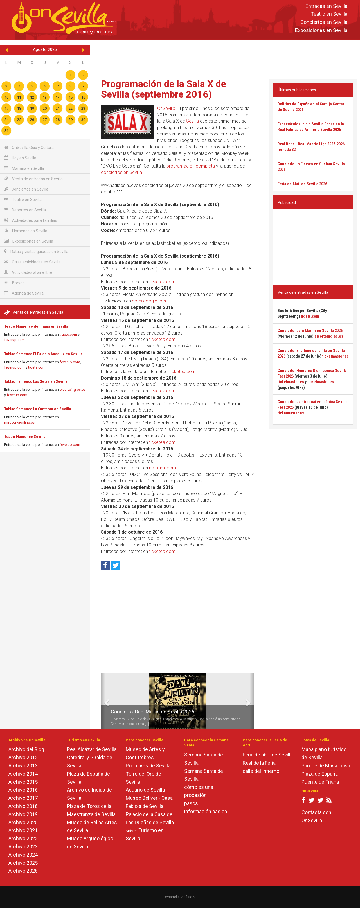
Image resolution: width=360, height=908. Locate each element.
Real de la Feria (259, 763)
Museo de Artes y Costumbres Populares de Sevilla (148, 757)
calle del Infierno (261, 771)
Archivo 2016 (23, 790)
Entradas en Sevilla (326, 6)
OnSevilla (166, 108)
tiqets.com (68, 334)
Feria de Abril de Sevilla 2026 (302, 184)
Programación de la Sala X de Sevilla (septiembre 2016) (163, 89)
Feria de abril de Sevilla (268, 755)
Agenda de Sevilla (24, 293)
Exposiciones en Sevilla (321, 30)
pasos (191, 803)
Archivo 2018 (23, 806)
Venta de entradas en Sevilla (33, 178)
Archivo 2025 (23, 863)
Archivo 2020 (23, 822)
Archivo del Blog (26, 749)
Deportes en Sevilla (25, 209)
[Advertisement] (225, 58)
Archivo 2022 (23, 838)
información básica (205, 811)
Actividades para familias (30, 220)
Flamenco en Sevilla (25, 230)
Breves (14, 282)
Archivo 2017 (23, 798)
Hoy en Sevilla (20, 157)
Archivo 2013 (23, 766)
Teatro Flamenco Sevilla (25, 436)
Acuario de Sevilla (145, 790)
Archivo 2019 (23, 814)
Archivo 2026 (23, 871)
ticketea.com (162, 281)
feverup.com (14, 340)
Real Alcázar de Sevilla (91, 749)
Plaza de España (320, 774)
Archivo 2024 (23, 855)
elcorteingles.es (73, 389)
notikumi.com (162, 468)
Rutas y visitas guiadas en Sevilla (36, 251)
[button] (103, 701)
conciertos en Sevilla (121, 172)
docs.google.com (150, 301)
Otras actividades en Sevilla (32, 261)
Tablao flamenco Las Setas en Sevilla (36, 381)
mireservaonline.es (19, 422)
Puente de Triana (320, 782)
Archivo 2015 (23, 782)
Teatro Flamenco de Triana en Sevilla (36, 326)
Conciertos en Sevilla (323, 22)
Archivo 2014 (23, 774)
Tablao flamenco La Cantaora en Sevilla (37, 409)
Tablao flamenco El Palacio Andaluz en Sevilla (43, 354)
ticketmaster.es (335, 356)
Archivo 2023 (23, 847)
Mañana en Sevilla (24, 168)
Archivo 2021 (23, 830)
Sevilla (192, 121)
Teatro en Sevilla (329, 14)
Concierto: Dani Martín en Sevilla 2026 (152, 712)
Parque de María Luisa (326, 766)
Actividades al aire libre (28, 272)
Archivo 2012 (23, 757)
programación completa (190, 166)
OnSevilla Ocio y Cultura (29, 147)
